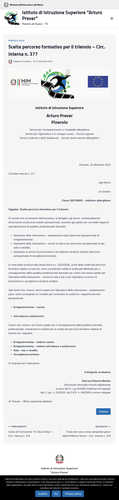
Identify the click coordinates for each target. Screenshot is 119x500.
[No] (115, 487)
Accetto (42, 493)
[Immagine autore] (10, 61)
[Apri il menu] (111, 18)
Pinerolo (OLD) (16, 41)
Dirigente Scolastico (22, 61)
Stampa (103, 411)
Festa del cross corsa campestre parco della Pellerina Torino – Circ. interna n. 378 (86, 430)
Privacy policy (73, 493)
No (56, 493)
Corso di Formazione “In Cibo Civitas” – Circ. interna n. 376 (32, 430)
